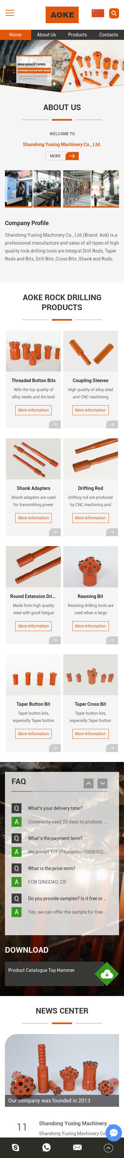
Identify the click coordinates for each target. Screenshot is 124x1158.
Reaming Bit (90, 596)
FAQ (19, 781)
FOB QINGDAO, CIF (47, 882)
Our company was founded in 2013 (49, 1101)
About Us (46, 34)
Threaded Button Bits (34, 380)
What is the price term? (51, 868)
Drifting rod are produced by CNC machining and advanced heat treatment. (90, 504)
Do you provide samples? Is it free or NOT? (71, 898)
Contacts (108, 34)
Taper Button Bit (33, 704)
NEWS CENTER (62, 1011)
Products (77, 34)
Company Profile (27, 223)
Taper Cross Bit (90, 704)
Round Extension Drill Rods (38, 596)
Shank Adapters (33, 488)
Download (27, 950)
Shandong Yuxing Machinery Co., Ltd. (62, 144)
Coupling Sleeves (90, 380)
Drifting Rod (90, 488)
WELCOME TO (62, 134)
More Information (33, 410)
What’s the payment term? (55, 838)
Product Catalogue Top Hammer (41, 970)
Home (15, 34)
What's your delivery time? (55, 808)
